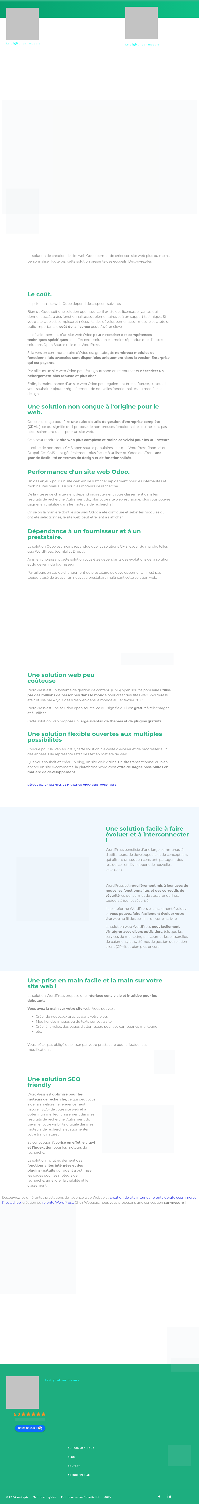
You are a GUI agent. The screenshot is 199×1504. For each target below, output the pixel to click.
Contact (74, 1466)
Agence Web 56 (79, 1475)
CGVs (107, 1497)
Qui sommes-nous (81, 1448)
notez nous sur (30, 1428)
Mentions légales (44, 1497)
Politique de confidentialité (80, 1497)
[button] (186, 25)
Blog (71, 1457)
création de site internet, (130, 1198)
